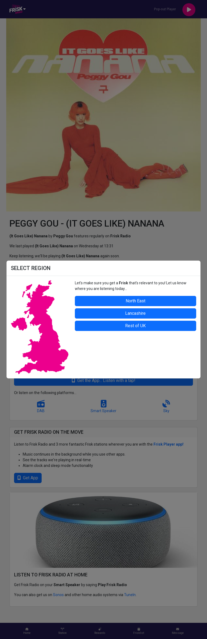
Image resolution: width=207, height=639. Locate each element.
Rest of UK (135, 325)
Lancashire (135, 313)
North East (135, 300)
